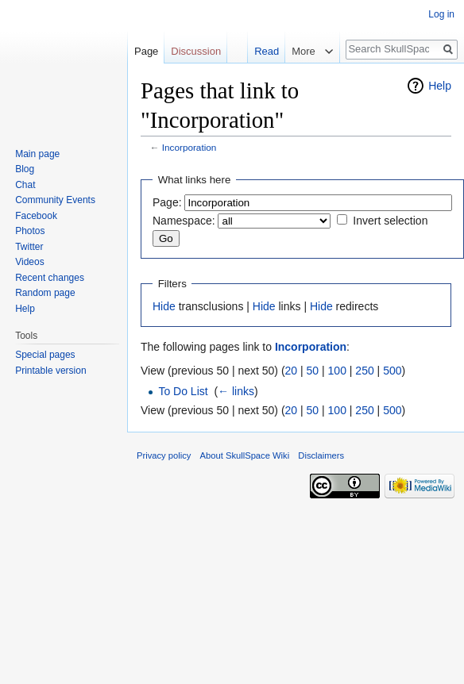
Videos (29, 261)
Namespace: (184, 220)
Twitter (29, 246)
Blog (24, 169)
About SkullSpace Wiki (245, 455)
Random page (45, 292)
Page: (167, 202)
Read (258, 51)
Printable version (50, 370)
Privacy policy (164, 455)
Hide (164, 306)
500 (392, 370)
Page (146, 51)
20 (291, 370)
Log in (441, 14)
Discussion (196, 51)
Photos (29, 230)
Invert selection (390, 220)
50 (313, 370)
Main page (37, 153)
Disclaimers (321, 455)
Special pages (45, 354)
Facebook (36, 215)
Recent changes (49, 277)
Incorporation (189, 147)
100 (337, 370)
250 (364, 370)
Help (439, 85)
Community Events (55, 200)
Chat (25, 184)
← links (236, 391)
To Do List (182, 391)
